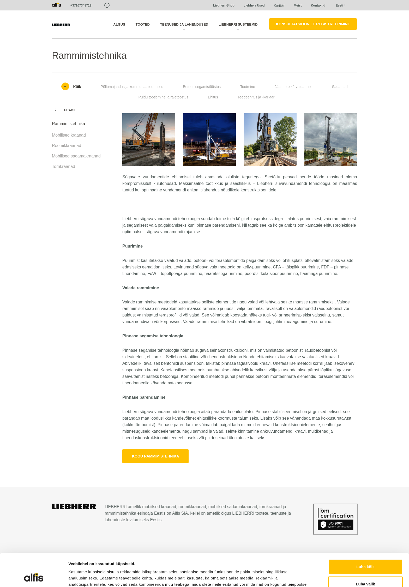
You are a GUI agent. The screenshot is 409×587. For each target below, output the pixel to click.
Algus (119, 24)
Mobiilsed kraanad (69, 135)
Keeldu (365, 570)
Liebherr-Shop (223, 5)
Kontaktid (318, 5)
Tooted (143, 24)
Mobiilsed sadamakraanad (76, 156)
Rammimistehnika (68, 123)
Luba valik (365, 553)
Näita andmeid (269, 576)
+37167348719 (80, 5)
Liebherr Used (254, 5)
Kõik (77, 87)
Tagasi (69, 110)
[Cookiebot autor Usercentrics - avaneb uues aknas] (34, 577)
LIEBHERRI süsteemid (238, 24)
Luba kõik (365, 535)
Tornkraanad (63, 166)
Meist (298, 5)
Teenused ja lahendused (184, 24)
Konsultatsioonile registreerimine (313, 24)
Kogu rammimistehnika (155, 456)
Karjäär (279, 5)
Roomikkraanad (66, 145)
